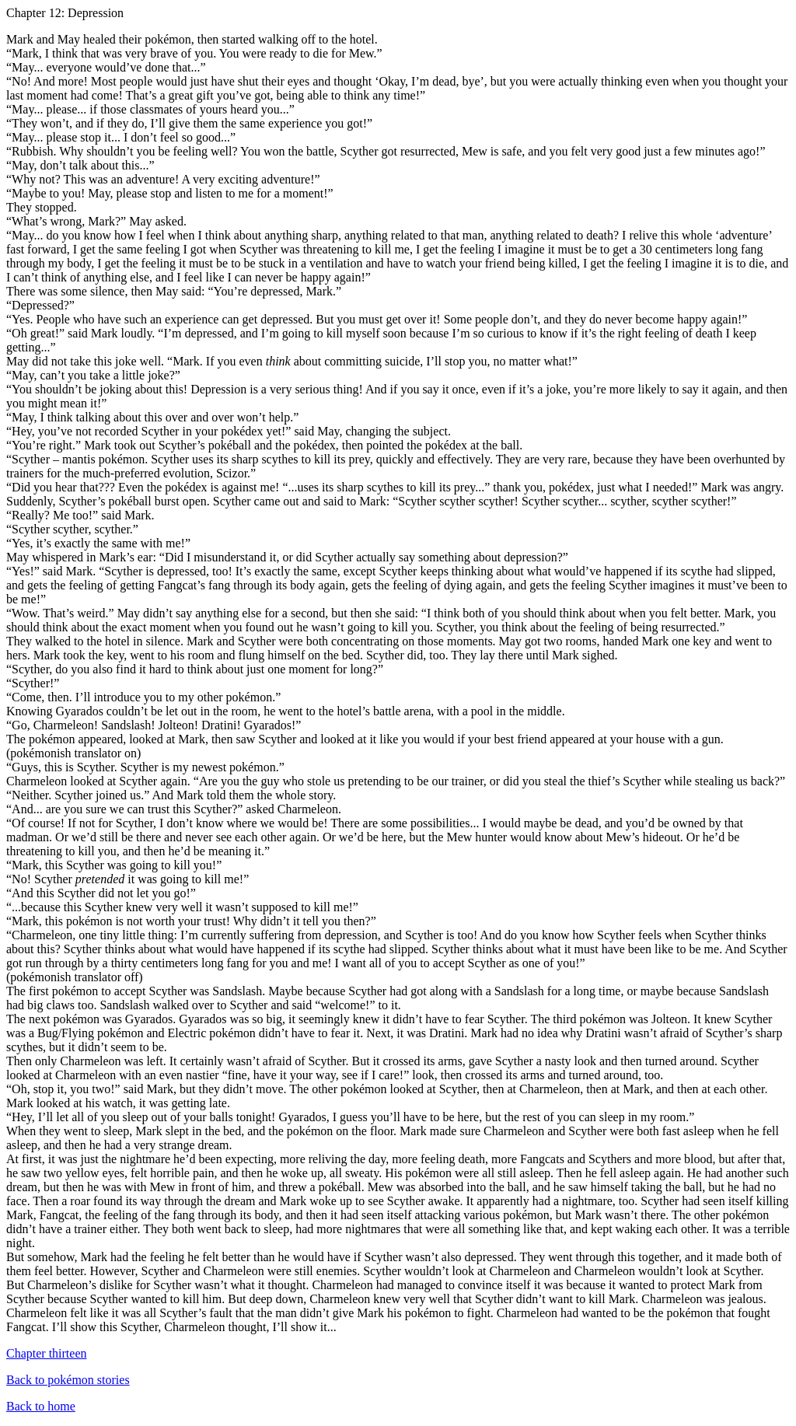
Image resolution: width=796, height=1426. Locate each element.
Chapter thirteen (46, 1353)
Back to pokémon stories (68, 1379)
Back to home (40, 1406)
